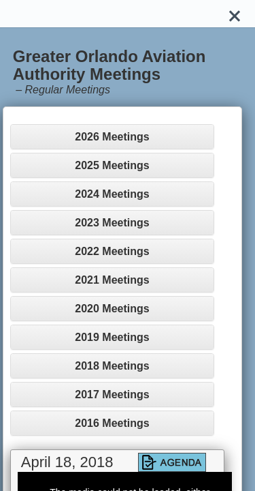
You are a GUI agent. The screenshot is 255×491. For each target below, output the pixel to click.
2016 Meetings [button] (112, 423)
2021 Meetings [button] (112, 280)
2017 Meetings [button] (112, 394)
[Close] (234, 13)
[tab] (112, 137)
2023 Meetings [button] (112, 222)
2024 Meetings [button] (112, 194)
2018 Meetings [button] (112, 366)
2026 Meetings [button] (112, 137)
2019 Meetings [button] (112, 337)
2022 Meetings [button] (112, 251)
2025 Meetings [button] (112, 165)
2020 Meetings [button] (112, 308)
